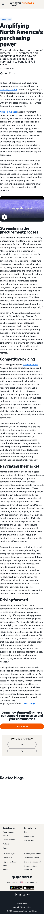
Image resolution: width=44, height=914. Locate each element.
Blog (25, 832)
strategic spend (30, 364)
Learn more (22, 726)
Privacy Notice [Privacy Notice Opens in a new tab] (22, 903)
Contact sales (7, 858)
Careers (5, 848)
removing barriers (8, 89)
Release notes (29, 836)
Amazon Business (8, 111)
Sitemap (6, 869)
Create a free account (31, 858)
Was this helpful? (22, 739)
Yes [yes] (22, 744)
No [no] (22, 751)
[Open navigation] (3, 3)
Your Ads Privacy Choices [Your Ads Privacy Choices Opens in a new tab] (22, 907)
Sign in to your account (32, 862)
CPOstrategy (29, 703)
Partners (6, 844)
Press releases (29, 840)
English (12, 882)
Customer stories (9, 840)
